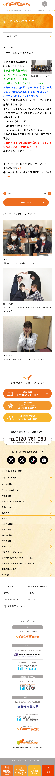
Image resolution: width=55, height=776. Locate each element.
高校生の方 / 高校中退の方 (13, 501)
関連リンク (32, 599)
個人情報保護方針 (11, 599)
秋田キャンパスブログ (45, 10)
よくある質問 (7, 524)
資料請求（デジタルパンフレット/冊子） (19, 557)
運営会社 (7, 593)
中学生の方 (6, 495)
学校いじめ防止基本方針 (37, 586)
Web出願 (5, 574)
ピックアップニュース (11, 529)
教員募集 (31, 593)
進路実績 (5, 512)
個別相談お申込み (9, 569)
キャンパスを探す (17, 10)
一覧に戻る (26, 202)
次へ (45, 193)
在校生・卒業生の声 (10, 490)
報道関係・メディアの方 (12, 552)
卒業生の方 (6, 546)
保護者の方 (6, 507)
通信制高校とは (8, 535)
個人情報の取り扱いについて (15, 607)
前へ (10, 193)
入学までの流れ (8, 518)
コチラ (20, 168)
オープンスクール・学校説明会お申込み (18, 563)
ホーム (6, 10)
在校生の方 (6, 541)
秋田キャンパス (30, 10)
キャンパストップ (10, 36)
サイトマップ (9, 586)
